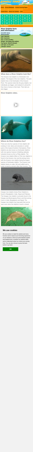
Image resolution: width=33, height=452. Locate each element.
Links (21, 11)
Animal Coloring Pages (21, 7)
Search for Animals (14, 11)
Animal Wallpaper (9, 7)
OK (10, 249)
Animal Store (4, 11)
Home (2, 7)
